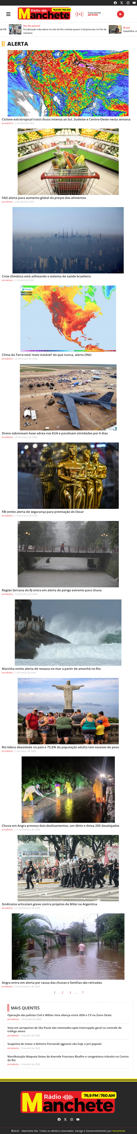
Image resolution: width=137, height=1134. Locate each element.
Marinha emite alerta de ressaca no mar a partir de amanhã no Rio (51, 669)
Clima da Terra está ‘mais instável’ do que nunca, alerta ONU (47, 355)
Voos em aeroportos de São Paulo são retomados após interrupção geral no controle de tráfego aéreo (64, 1029)
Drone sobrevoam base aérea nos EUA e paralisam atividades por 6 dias (55, 433)
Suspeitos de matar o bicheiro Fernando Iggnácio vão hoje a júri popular (54, 1044)
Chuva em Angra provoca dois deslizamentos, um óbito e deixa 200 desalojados (60, 826)
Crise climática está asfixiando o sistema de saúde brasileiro (46, 276)
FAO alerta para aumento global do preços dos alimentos (44, 198)
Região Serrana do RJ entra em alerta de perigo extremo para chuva (52, 590)
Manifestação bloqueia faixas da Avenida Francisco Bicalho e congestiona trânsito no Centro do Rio (68, 1058)
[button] (64, 29)
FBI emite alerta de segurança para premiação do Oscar (43, 512)
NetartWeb (118, 1131)
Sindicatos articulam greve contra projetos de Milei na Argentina (49, 904)
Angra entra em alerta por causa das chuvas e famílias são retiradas (52, 982)
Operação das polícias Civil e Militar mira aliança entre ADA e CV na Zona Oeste (59, 1015)
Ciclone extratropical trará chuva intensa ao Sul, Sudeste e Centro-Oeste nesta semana (66, 119)
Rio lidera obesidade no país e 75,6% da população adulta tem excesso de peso (60, 747)
